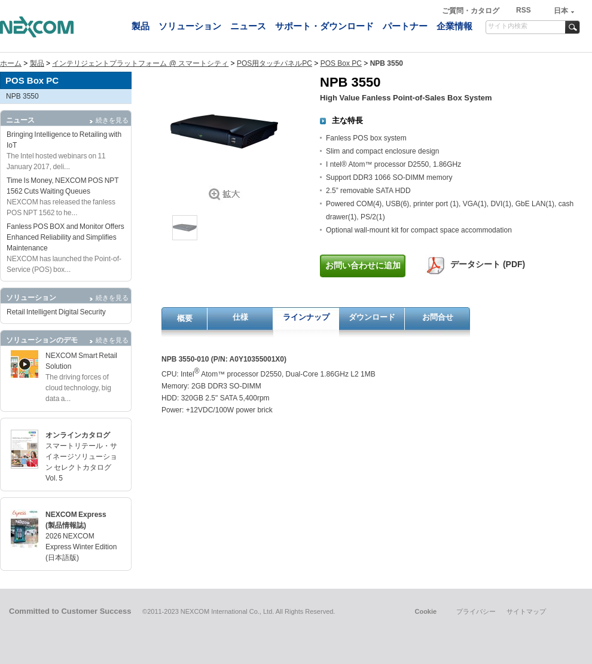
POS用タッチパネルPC (274, 63)
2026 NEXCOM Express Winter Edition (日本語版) (81, 547)
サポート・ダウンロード (324, 26)
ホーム (11, 63)
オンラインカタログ (77, 435)
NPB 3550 (22, 96)
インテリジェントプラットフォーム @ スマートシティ (140, 63)
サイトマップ (526, 611)
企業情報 (454, 26)
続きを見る (112, 120)
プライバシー (476, 611)
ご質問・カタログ (471, 11)
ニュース (248, 26)
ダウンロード (372, 317)
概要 (185, 318)
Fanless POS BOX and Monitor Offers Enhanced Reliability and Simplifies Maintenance (65, 237)
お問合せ (437, 317)
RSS (523, 10)
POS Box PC (341, 63)
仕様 (240, 317)
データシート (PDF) (487, 264)
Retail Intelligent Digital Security (56, 312)
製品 (140, 26)
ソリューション (189, 26)
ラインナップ (306, 317)
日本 (561, 11)
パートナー (405, 26)
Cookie (425, 611)
